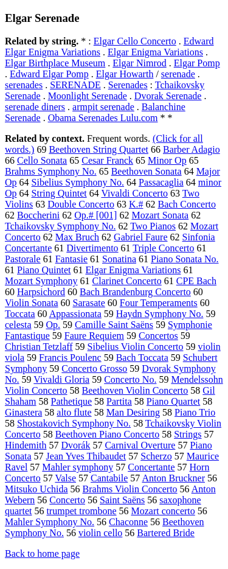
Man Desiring (133, 412)
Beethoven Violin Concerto (135, 390)
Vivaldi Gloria (61, 379)
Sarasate (88, 303)
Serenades (128, 85)
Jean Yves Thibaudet (86, 456)
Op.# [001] (95, 215)
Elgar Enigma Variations (155, 52)
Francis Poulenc (70, 357)
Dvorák (75, 445)
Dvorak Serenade (168, 96)
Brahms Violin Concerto (130, 489)
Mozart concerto (163, 511)
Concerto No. (130, 379)
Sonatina (119, 259)
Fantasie (71, 259)
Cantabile (109, 478)
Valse (65, 478)
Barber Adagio (191, 149)
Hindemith (25, 445)
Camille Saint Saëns (114, 324)
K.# (136, 204)
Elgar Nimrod (139, 63)
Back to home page (42, 553)
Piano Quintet (44, 270)
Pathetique (71, 401)
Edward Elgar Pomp (49, 74)
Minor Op (167, 160)
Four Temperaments (159, 303)
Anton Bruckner (173, 478)
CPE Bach (196, 281)
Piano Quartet (173, 401)
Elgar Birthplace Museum (55, 63)
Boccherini (38, 215)
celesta (18, 324)
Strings (187, 434)
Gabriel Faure (140, 237)
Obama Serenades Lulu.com (103, 118)
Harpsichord (41, 292)
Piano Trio (194, 412)
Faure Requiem (94, 335)
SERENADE (75, 85)
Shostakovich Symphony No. (74, 423)
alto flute (74, 412)
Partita (119, 401)
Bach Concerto (186, 204)
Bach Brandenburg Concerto (135, 292)
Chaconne (128, 522)
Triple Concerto (163, 248)
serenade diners (35, 107)
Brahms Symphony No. (51, 171)
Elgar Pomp (197, 63)
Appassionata (75, 314)
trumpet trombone (81, 511)
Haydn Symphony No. (160, 314)
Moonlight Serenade (87, 96)
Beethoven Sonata (146, 171)
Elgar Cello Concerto (135, 41)
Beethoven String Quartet (98, 149)
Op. (53, 324)
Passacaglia (161, 182)
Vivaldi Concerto (134, 193)
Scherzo (156, 456)
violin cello (100, 533)
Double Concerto (80, 204)
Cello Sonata (42, 160)
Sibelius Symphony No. (78, 182)
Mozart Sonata (159, 215)
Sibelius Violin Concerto (136, 346)
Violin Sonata (31, 303)
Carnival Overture (140, 445)
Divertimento (92, 248)
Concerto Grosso (94, 368)
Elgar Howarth (125, 74)
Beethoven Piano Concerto (107, 434)
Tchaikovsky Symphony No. (60, 226)
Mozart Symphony (41, 281)
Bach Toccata (142, 357)
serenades (24, 85)
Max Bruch (77, 237)
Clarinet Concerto (127, 281)
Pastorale (23, 259)
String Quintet (59, 193)
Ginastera (23, 412)
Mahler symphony (77, 467)
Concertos (158, 335)
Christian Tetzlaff (39, 346)
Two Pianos (153, 226)
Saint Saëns (122, 500)
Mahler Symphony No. (49, 522)
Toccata (20, 314)
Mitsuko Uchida (36, 489)
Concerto (67, 500)
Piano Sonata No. (185, 259)
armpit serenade (103, 107)
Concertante (151, 467)
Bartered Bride (166, 533)
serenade (178, 74)
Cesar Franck (107, 160)
